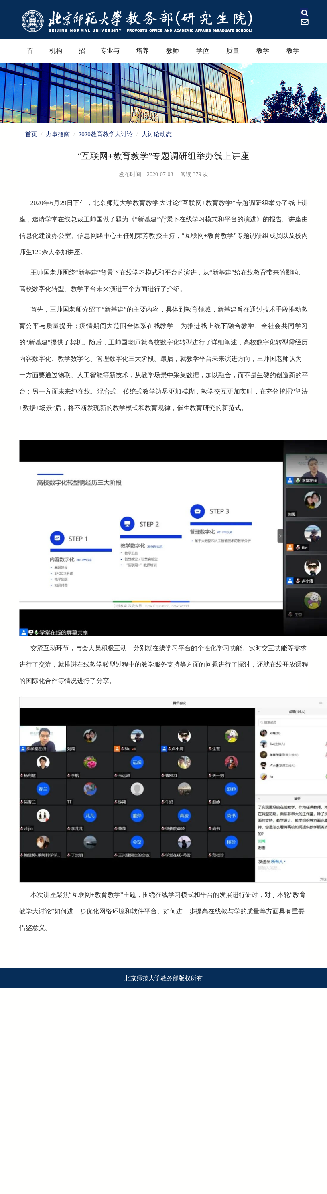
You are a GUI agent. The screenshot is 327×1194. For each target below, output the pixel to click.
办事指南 (58, 134)
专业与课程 (110, 55)
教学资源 (292, 55)
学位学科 (202, 55)
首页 (30, 55)
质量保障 (232, 55)
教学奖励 (262, 55)
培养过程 (142, 55)
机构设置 (55, 55)
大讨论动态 (157, 134)
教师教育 (172, 55)
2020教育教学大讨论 (106, 134)
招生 (82, 55)
